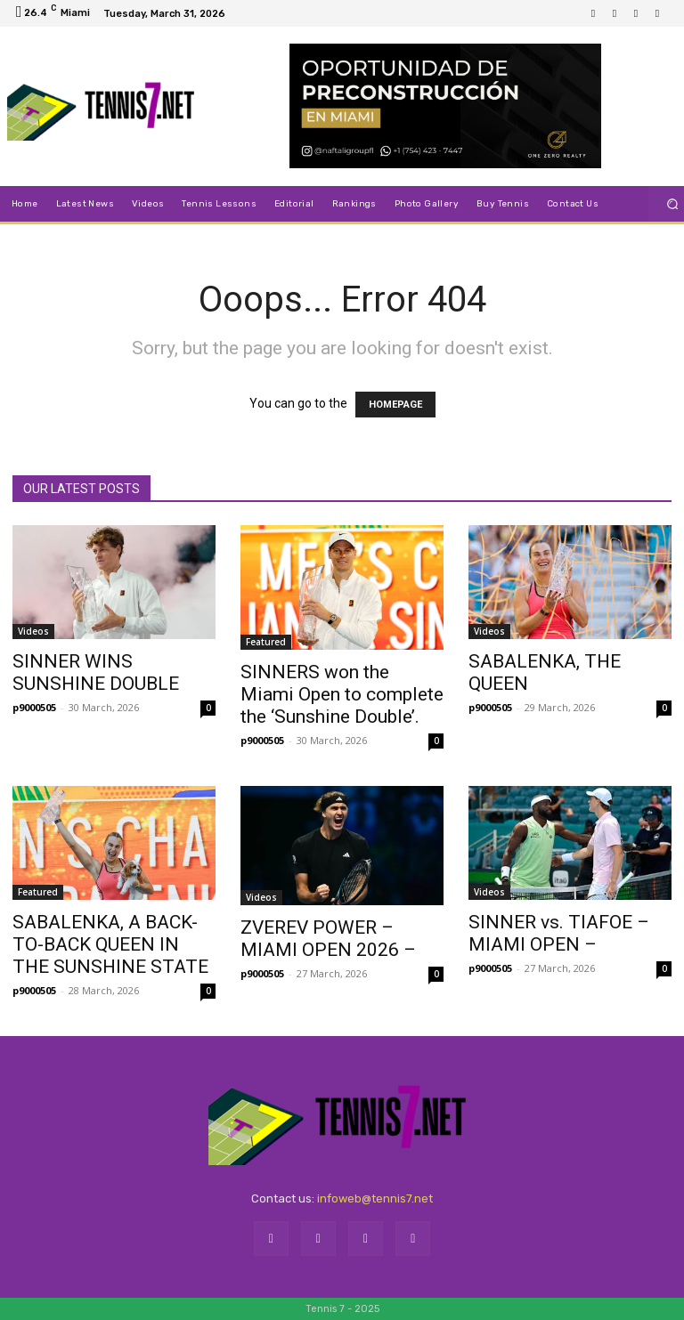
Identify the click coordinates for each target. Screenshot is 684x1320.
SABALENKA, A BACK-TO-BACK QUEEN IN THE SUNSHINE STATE (110, 944)
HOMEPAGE (395, 404)
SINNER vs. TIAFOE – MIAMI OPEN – (558, 933)
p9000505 (34, 707)
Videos (33, 631)
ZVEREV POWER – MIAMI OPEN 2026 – (328, 938)
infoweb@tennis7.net (375, 1198)
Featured (266, 642)
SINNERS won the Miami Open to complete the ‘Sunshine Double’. (342, 694)
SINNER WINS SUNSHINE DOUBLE (95, 672)
